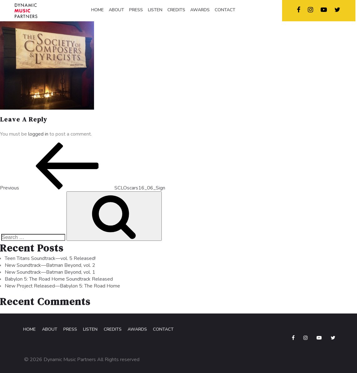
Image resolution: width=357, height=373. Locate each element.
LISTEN (155, 10)
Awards (134, 331)
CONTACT (225, 10)
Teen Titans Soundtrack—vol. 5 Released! (50, 260)
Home (28, 331)
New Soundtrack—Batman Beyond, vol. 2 (50, 267)
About (48, 331)
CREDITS (176, 10)
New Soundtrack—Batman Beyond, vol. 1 (50, 274)
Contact (160, 331)
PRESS (136, 10)
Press (68, 331)
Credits (110, 331)
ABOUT (116, 10)
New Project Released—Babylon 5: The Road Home (62, 287)
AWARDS (200, 10)
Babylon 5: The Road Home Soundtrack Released (59, 280)
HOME (97, 10)
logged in (38, 135)
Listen (88, 331)
